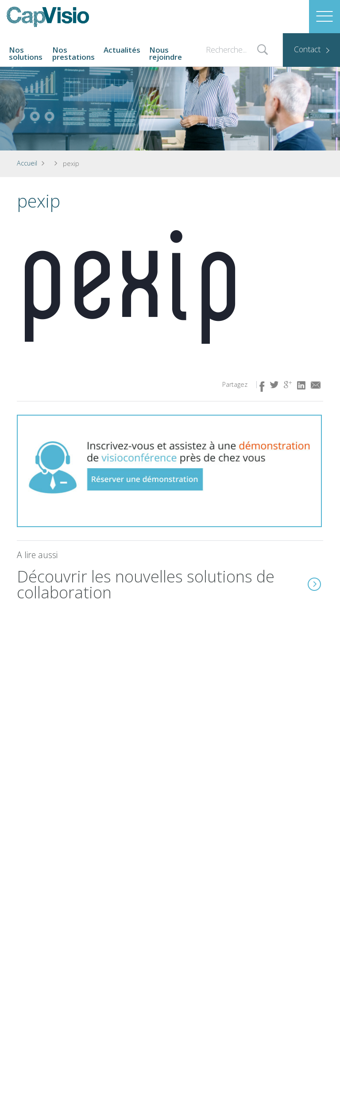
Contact (307, 49)
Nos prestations (73, 53)
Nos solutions (25, 53)
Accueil (27, 163)
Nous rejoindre (165, 53)
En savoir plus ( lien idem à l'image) (314, 584)
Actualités (122, 50)
